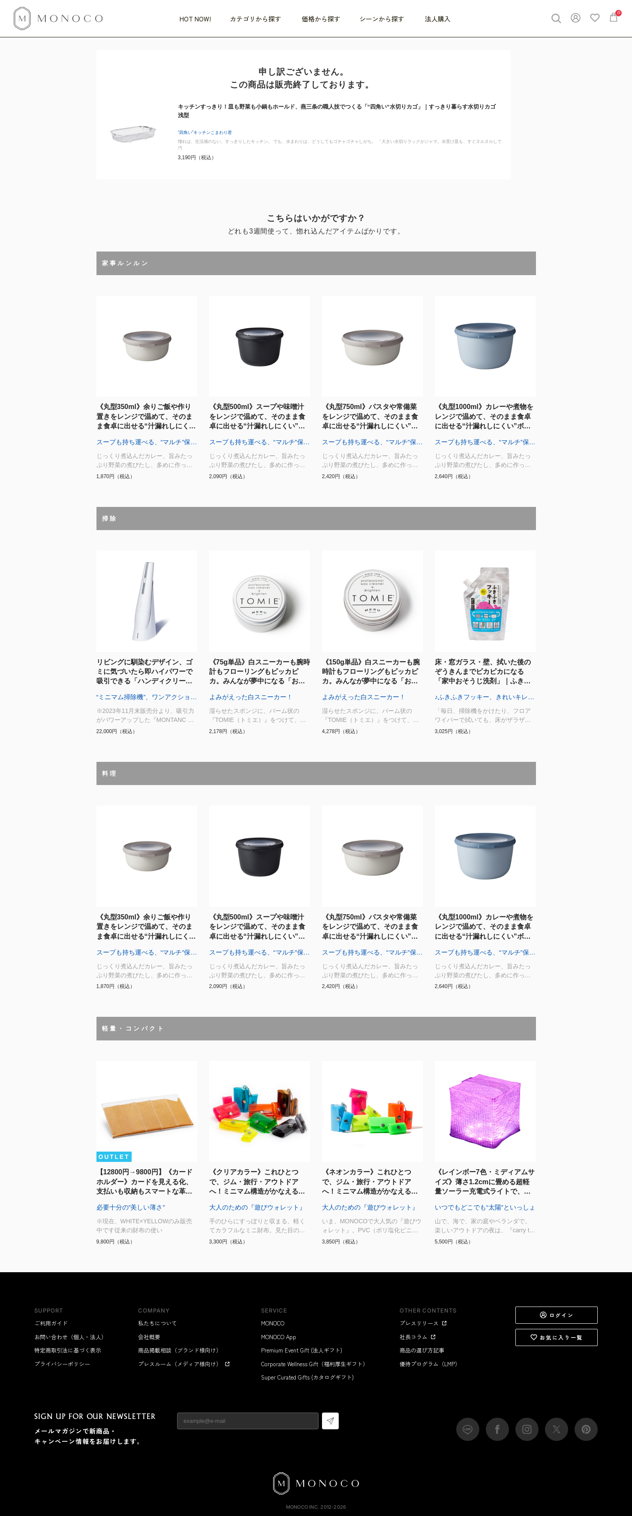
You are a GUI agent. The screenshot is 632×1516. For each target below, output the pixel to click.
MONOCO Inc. (302, 1507)
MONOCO (272, 1323)
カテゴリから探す (256, 18)
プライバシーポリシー (62, 1364)
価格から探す (321, 18)
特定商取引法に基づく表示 (67, 1350)
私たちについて (157, 1323)
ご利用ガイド (51, 1323)
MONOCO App (278, 1337)
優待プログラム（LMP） (430, 1364)
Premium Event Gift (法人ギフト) (301, 1350)
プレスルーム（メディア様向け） (184, 1364)
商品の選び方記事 (422, 1350)
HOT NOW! (195, 18)
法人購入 (438, 18)
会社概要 (149, 1337)
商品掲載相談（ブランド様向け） (180, 1350)
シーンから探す (382, 18)
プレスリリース (423, 1323)
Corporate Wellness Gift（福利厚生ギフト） (314, 1364)
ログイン (556, 1315)
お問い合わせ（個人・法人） (70, 1337)
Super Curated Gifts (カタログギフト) (307, 1377)
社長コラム (418, 1337)
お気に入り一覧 (556, 1337)
